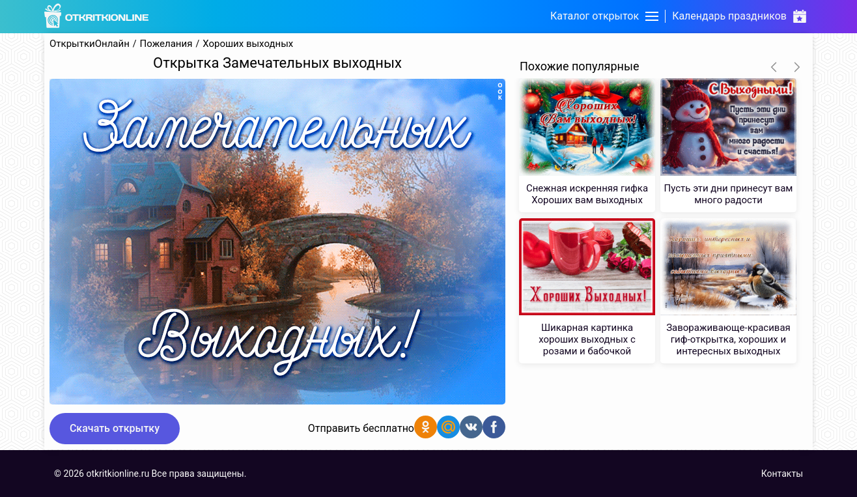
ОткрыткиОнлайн (89, 44)
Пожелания (166, 44)
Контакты (782, 473)
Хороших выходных (248, 44)
